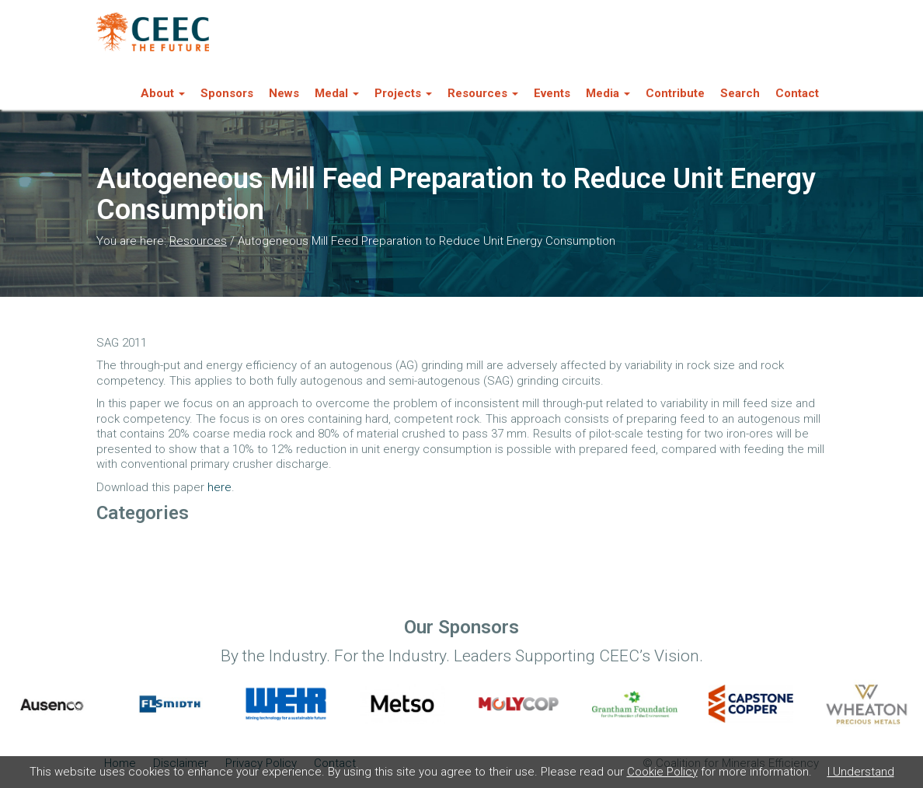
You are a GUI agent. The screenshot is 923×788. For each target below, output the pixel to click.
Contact (797, 93)
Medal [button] (337, 93)
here (219, 487)
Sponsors (226, 93)
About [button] (163, 93)
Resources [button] (483, 93)
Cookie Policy (662, 772)
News (284, 93)
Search (740, 93)
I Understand (860, 772)
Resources (198, 241)
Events (552, 93)
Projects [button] (403, 93)
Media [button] (608, 93)
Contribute (675, 93)
